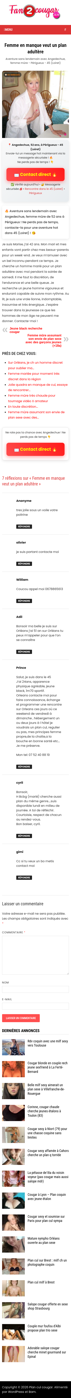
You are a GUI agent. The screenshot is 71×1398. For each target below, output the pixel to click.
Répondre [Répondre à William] (24, 600)
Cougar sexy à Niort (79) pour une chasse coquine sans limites (47, 1133)
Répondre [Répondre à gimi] (24, 877)
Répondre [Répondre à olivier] (24, 563)
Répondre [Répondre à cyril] (24, 835)
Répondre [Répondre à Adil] (24, 651)
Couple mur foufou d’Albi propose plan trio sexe (44, 1328)
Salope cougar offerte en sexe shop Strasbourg (48, 1306)
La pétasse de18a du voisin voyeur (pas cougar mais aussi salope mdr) (48, 1177)
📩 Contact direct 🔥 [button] (35, 174)
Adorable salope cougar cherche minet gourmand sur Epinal (47, 1352)
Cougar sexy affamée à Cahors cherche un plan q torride (48, 1153)
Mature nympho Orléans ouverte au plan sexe (44, 1240)
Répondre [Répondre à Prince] (24, 766)
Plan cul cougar (41, 1387)
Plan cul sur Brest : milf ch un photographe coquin (47, 1262)
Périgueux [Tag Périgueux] (35, 193)
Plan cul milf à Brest (41, 1282)
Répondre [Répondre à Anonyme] (24, 526)
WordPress (16, 1392)
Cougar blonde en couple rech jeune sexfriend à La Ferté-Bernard (48, 1067)
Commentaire (14, 932)
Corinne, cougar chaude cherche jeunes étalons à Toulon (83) (44, 1111)
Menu (8, 29)
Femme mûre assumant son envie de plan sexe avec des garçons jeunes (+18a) (43, 340)
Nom (5, 982)
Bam (32, 1392)
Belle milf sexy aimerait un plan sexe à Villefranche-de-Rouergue (46, 1089)
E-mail (7, 999)
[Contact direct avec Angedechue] (35, 104)
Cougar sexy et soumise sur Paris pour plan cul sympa (46, 1218)
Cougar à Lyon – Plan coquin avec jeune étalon (47, 1197)
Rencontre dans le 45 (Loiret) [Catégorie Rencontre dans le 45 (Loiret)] (44, 189)
